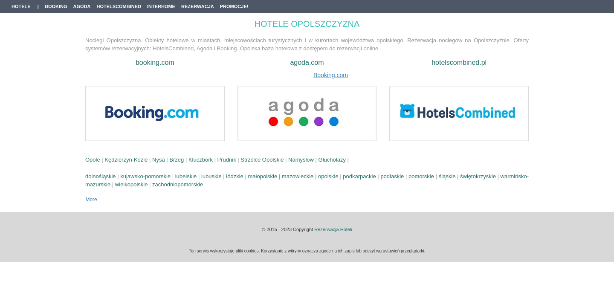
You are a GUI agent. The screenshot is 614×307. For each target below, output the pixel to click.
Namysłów (301, 159)
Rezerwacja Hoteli (333, 229)
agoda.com (307, 62)
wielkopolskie (131, 184)
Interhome (161, 6)
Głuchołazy (332, 159)
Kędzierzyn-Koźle (126, 159)
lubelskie (186, 176)
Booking (56, 6)
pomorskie (421, 176)
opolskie (328, 176)
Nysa (158, 159)
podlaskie (392, 176)
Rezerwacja (197, 6)
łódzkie (234, 176)
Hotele (25, 6)
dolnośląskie (100, 176)
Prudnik (226, 159)
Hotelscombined (118, 6)
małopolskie (263, 176)
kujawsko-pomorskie (145, 176)
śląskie (447, 176)
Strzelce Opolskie (262, 159)
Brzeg (176, 159)
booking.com (155, 62)
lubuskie (211, 176)
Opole (92, 159)
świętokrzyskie (478, 176)
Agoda (82, 6)
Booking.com (330, 75)
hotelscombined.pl (459, 62)
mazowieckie (297, 176)
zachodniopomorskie (177, 184)
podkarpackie (359, 176)
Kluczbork (200, 159)
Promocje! (234, 6)
